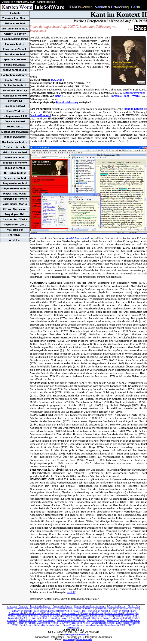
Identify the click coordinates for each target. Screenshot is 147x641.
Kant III (71, 592)
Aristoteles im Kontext (40, 606)
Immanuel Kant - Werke (125, 96)
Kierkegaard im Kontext (92, 613)
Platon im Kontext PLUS (125, 616)
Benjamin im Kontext (63, 606)
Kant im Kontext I (41, 115)
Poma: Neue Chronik (81, 618)
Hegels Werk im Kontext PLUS (71, 611)
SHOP (131, 625)
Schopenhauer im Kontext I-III (71, 620)
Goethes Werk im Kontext (126, 608)
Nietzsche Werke (70, 616)
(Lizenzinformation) (134, 92)
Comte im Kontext (116, 606)
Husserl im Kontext (120, 611)
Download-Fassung (67, 102)
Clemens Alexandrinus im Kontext (90, 606)
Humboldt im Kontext (98, 611)
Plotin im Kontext (39, 618)
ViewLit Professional (77, 238)
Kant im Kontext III (135, 108)
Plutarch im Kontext (59, 618)
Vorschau (90, 625)
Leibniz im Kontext (114, 613)
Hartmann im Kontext (21, 611)
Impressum (12, 606)
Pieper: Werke (106, 616)
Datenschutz (73, 627)
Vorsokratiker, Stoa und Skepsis (122, 620)
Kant (58, 96)
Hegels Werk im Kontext (44, 611)
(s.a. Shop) (57, 79)
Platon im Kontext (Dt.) (17, 618)
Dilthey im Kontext (23, 608)
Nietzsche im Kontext (50, 616)
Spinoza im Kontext (96, 620)
